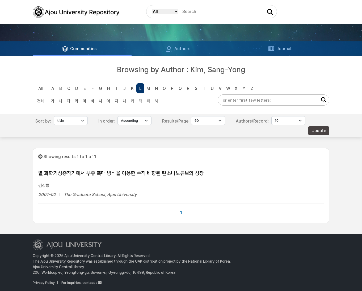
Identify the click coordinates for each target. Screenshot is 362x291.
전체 (40, 101)
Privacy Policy (44, 283)
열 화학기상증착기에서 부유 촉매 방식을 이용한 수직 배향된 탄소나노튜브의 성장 (121, 173)
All (40, 88)
